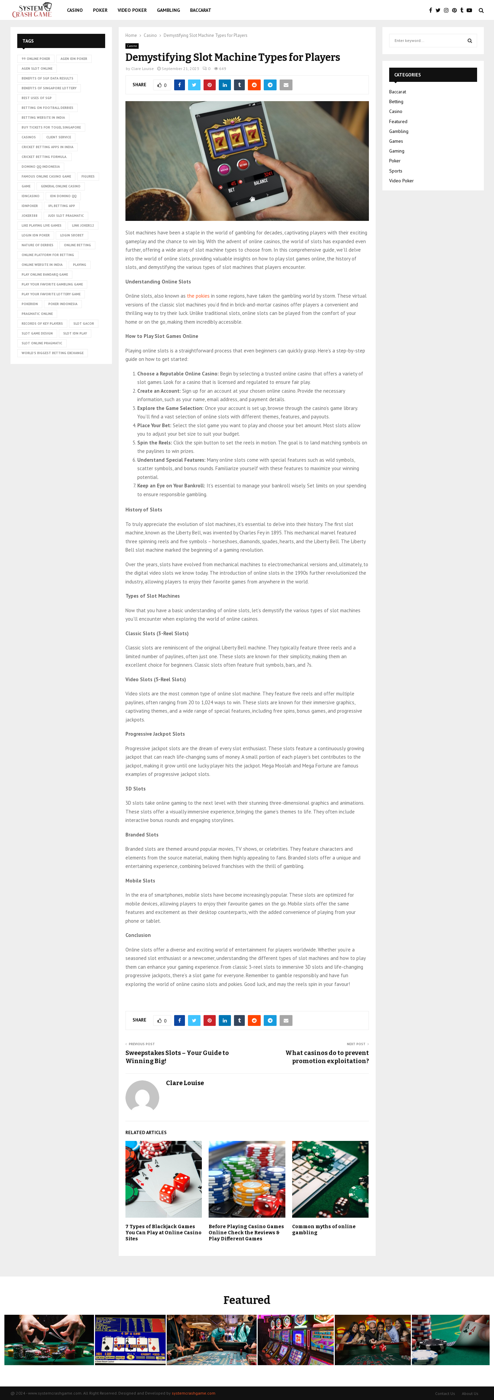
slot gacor (83, 323)
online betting (77, 245)
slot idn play (75, 333)
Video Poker (132, 10)
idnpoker (30, 206)
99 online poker (36, 58)
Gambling (168, 10)
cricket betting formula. (44, 157)
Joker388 (30, 215)
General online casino (60, 186)
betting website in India (43, 117)
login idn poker (36, 235)
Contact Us (445, 1393)
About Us (470, 1393)
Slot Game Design (37, 333)
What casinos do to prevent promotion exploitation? (327, 1057)
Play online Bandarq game (45, 274)
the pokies (198, 296)
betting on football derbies (47, 108)
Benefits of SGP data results (47, 78)
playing (79, 264)
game (26, 186)
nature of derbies (37, 245)
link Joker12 (83, 225)
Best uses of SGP (37, 98)
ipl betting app (61, 206)
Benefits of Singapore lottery (49, 88)
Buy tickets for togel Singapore (51, 127)
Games (396, 141)
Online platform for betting (48, 255)
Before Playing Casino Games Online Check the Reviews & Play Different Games (246, 1233)
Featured (398, 121)
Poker (100, 10)
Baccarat (200, 10)
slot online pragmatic (42, 343)
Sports (395, 171)
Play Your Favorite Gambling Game (52, 284)
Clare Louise (142, 68)
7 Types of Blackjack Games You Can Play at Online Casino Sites (163, 1233)
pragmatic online (37, 314)
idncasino (31, 196)
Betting (396, 101)
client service (58, 137)
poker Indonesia (62, 304)
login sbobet (72, 235)
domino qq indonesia (41, 166)
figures (88, 176)
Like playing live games (42, 225)
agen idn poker (74, 58)
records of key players (42, 323)
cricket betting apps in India (47, 147)
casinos (29, 137)
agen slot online (37, 68)
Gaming (396, 151)
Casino (75, 10)
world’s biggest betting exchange (53, 353)
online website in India (42, 264)
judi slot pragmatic (66, 215)
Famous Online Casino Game (46, 176)
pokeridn (30, 304)
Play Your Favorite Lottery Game (51, 294)
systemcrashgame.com (193, 1393)
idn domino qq (63, 196)
